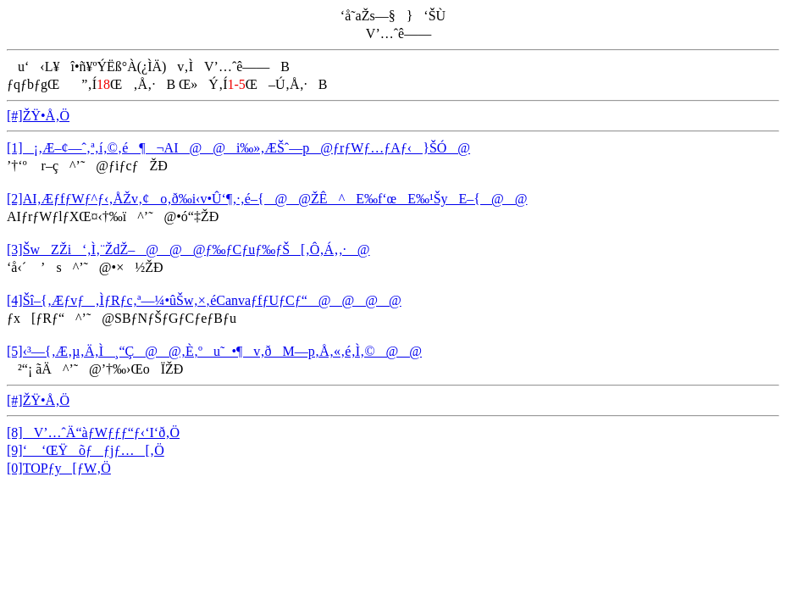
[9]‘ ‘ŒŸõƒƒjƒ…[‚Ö (85, 450)
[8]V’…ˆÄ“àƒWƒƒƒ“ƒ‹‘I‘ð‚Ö (93, 432)
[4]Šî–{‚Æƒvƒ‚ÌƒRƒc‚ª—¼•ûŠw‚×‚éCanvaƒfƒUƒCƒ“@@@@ (204, 300)
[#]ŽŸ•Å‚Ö (38, 115)
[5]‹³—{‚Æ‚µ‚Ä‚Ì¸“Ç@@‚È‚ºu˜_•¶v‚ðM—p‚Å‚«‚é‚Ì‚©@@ (214, 351)
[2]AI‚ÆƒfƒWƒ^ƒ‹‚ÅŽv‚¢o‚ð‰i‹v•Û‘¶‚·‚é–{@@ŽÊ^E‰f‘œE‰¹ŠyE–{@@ (267, 198)
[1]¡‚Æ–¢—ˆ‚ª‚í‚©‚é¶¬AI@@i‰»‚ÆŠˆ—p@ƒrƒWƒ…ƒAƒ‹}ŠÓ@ (238, 148)
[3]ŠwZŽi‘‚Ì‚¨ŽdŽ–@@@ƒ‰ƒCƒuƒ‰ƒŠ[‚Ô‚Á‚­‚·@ (188, 249)
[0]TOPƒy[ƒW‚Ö (59, 468)
